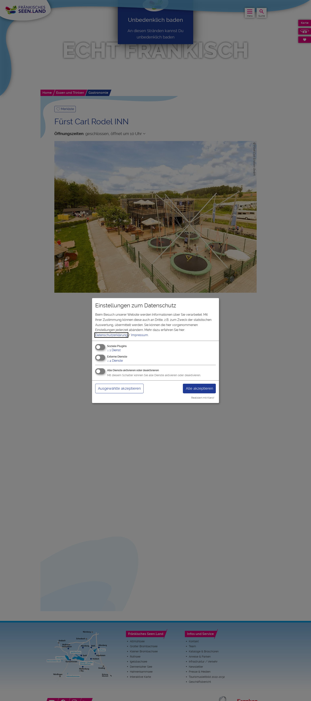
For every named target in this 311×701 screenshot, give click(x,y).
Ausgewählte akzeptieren (119, 388)
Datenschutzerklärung (111, 335)
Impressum (139, 335)
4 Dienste (115, 360)
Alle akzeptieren (199, 388)
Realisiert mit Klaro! (202, 397)
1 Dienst (114, 350)
